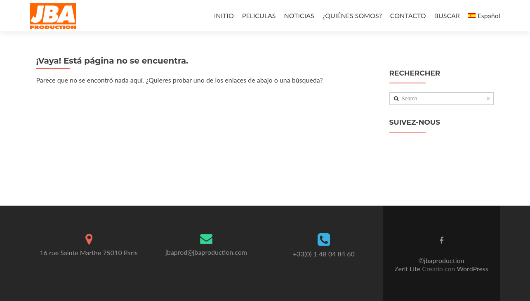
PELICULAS (259, 15)
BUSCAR (447, 15)
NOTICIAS (299, 15)
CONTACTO (408, 15)
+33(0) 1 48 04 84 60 (324, 254)
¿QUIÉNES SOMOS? (352, 15)
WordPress (471, 269)
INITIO (224, 15)
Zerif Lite (408, 269)
